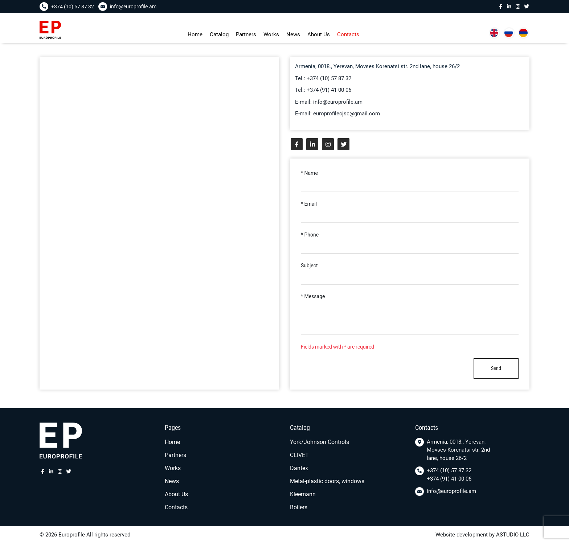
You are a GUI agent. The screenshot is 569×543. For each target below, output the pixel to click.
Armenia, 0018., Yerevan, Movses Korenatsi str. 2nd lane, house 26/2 (458, 450)
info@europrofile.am (451, 491)
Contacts (348, 34)
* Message (313, 296)
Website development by (465, 534)
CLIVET (299, 455)
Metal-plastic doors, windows (327, 481)
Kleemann (303, 494)
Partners (246, 34)
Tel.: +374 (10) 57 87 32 (323, 78)
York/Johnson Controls (319, 442)
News (293, 34)
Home (195, 34)
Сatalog (219, 34)
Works (271, 34)
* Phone (310, 235)
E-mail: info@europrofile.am (329, 102)
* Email (309, 204)
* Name (309, 173)
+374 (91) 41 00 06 (449, 479)
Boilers (298, 507)
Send (496, 368)
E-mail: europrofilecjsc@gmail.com (337, 113)
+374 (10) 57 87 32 (449, 470)
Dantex (299, 468)
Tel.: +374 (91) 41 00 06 (323, 90)
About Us (318, 34)
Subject (309, 265)
